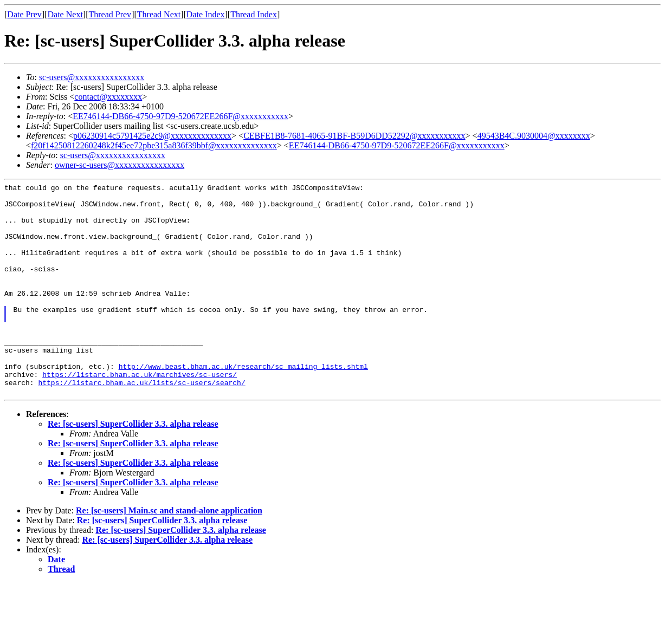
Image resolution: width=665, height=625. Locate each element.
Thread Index (253, 14)
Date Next (65, 14)
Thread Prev (109, 14)
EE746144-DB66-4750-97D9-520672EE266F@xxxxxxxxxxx (180, 116)
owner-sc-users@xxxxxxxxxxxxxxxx (119, 165)
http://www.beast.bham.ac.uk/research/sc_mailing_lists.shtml (243, 403)
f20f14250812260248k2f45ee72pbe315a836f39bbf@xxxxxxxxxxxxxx (154, 145)
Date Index (205, 14)
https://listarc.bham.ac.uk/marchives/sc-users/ (139, 413)
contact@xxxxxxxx (108, 96)
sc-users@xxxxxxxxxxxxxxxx (91, 77)
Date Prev (24, 14)
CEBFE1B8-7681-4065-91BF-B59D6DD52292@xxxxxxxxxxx (354, 135)
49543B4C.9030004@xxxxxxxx (533, 135)
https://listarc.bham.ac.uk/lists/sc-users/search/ (141, 423)
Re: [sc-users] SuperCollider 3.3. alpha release (133, 466)
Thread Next (158, 14)
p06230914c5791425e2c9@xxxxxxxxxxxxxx (152, 135)
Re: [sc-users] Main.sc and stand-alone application (169, 552)
